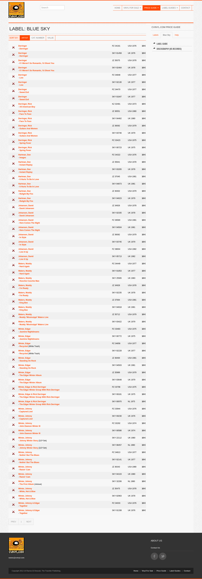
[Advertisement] (172, 101)
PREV (13, 522)
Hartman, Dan (24, 155)
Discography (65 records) (167, 48)
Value (51, 38)
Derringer (22, 46)
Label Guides (170, 8)
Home (117, 8)
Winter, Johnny (25, 409)
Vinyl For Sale (132, 8)
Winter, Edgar (24, 329)
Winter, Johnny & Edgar (29, 503)
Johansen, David (25, 205)
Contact (185, 8)
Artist (24, 38)
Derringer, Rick (25, 104)
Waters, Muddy (25, 264)
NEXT (28, 522)
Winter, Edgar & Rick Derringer (32, 387)
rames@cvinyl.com (16, 558)
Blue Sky (166, 35)
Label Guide (160, 43)
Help (177, 35)
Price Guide (151, 8)
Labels (155, 35)
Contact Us (155, 548)
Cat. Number (37, 38)
